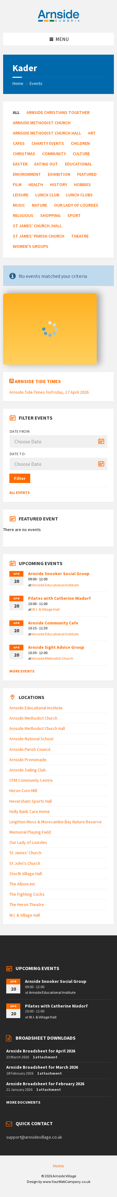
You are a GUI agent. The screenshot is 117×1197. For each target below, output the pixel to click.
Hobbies (82, 184)
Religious (23, 215)
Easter (20, 164)
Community (54, 153)
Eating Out (46, 164)
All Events (19, 492)
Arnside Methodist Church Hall (47, 133)
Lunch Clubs (79, 195)
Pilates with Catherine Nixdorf (59, 598)
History (58, 184)
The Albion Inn (22, 884)
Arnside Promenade (27, 759)
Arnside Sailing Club (27, 770)
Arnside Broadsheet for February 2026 (45, 1083)
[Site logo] (58, 20)
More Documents (23, 1102)
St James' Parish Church (38, 236)
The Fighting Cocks (27, 894)
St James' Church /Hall (37, 226)
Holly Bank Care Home (29, 811)
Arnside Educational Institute (55, 585)
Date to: (18, 453)
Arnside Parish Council (29, 749)
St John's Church (24, 863)
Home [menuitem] (58, 1166)
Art (92, 133)
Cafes (19, 143)
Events (36, 83)
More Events (21, 671)
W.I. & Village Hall (46, 609)
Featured (87, 174)
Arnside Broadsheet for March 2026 (42, 1067)
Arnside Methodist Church (42, 123)
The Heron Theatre (26, 904)
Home (17, 83)
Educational (78, 164)
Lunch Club (47, 195)
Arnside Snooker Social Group (59, 573)
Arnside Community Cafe (53, 623)
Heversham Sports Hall (30, 801)
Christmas (24, 153)
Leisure (20, 195)
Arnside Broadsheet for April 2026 (40, 1051)
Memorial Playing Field (30, 832)
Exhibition (59, 174)
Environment (27, 174)
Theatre (80, 236)
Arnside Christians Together (58, 112)
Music (19, 205)
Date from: (20, 431)
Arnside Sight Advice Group (56, 647)
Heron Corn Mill (23, 790)
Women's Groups (30, 246)
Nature (39, 205)
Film (17, 184)
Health (35, 184)
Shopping (50, 215)
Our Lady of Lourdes (76, 205)
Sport (74, 215)
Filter (20, 478)
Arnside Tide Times (38, 381)
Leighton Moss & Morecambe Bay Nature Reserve (55, 822)
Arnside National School (31, 738)
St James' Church (25, 852)
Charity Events (48, 143)
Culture (81, 153)
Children (80, 143)
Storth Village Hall (25, 873)
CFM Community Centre (31, 780)
